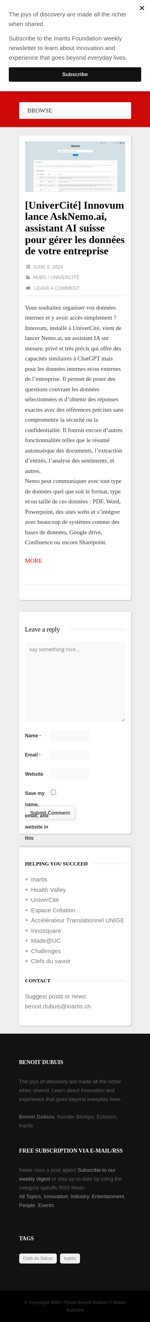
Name (33, 735)
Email (33, 755)
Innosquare (46, 930)
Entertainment (108, 1196)
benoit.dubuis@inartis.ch (58, 1006)
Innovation (56, 1196)
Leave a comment (57, 288)
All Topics (30, 1196)
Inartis (39, 879)
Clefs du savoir (51, 961)
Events (46, 1205)
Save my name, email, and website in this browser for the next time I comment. (37, 795)
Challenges (46, 951)
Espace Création (53, 910)
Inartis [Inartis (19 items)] (70, 1258)
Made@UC (46, 940)
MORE (33, 560)
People (27, 1205)
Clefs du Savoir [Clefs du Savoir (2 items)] (38, 1258)
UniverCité (65, 277)
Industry (80, 1196)
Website (34, 774)
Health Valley (48, 889)
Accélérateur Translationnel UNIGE (77, 920)
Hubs (39, 277)
